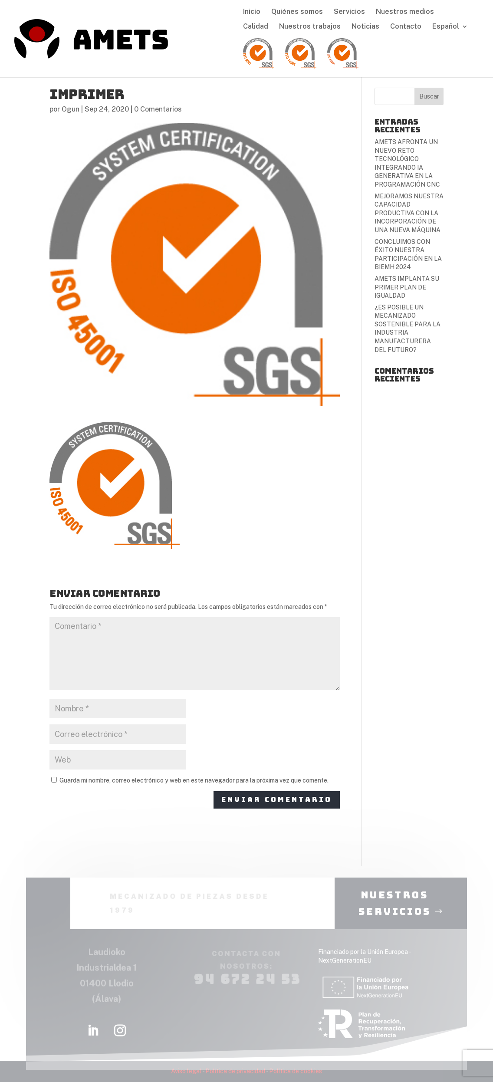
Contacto (405, 26)
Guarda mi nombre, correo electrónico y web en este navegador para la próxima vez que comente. (194, 780)
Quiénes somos (297, 12)
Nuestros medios (405, 12)
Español (445, 26)
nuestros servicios (394, 909)
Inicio (251, 12)
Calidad (255, 26)
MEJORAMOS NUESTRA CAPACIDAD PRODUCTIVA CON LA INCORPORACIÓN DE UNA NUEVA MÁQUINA (409, 213)
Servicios (349, 12)
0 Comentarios (158, 109)
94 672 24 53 (247, 984)
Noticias (365, 26)
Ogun (70, 109)
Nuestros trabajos (310, 26)
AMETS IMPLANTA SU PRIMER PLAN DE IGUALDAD (407, 287)
